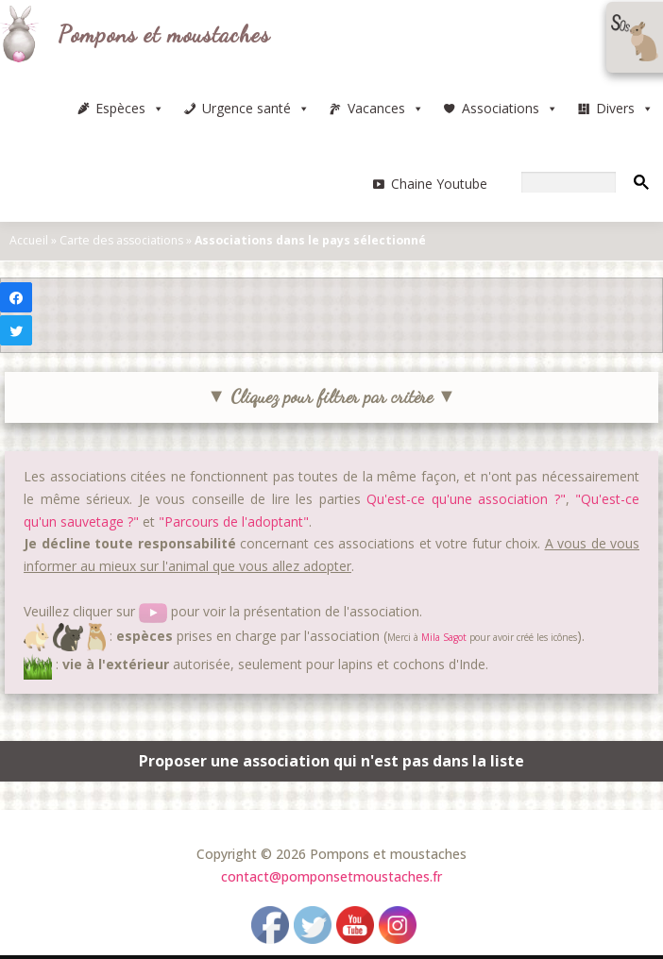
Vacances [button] (386, 108)
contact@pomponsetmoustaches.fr (331, 876)
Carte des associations (121, 240)
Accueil (28, 240)
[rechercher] (568, 182)
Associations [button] (510, 108)
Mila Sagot (444, 636)
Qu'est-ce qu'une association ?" (466, 499)
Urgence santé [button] (256, 108)
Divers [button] (625, 108)
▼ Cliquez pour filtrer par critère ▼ (331, 396)
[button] (157, 108)
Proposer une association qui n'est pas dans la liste (331, 760)
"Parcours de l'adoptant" (234, 521)
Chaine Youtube (439, 184)
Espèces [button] (129, 108)
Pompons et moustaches (164, 34)
